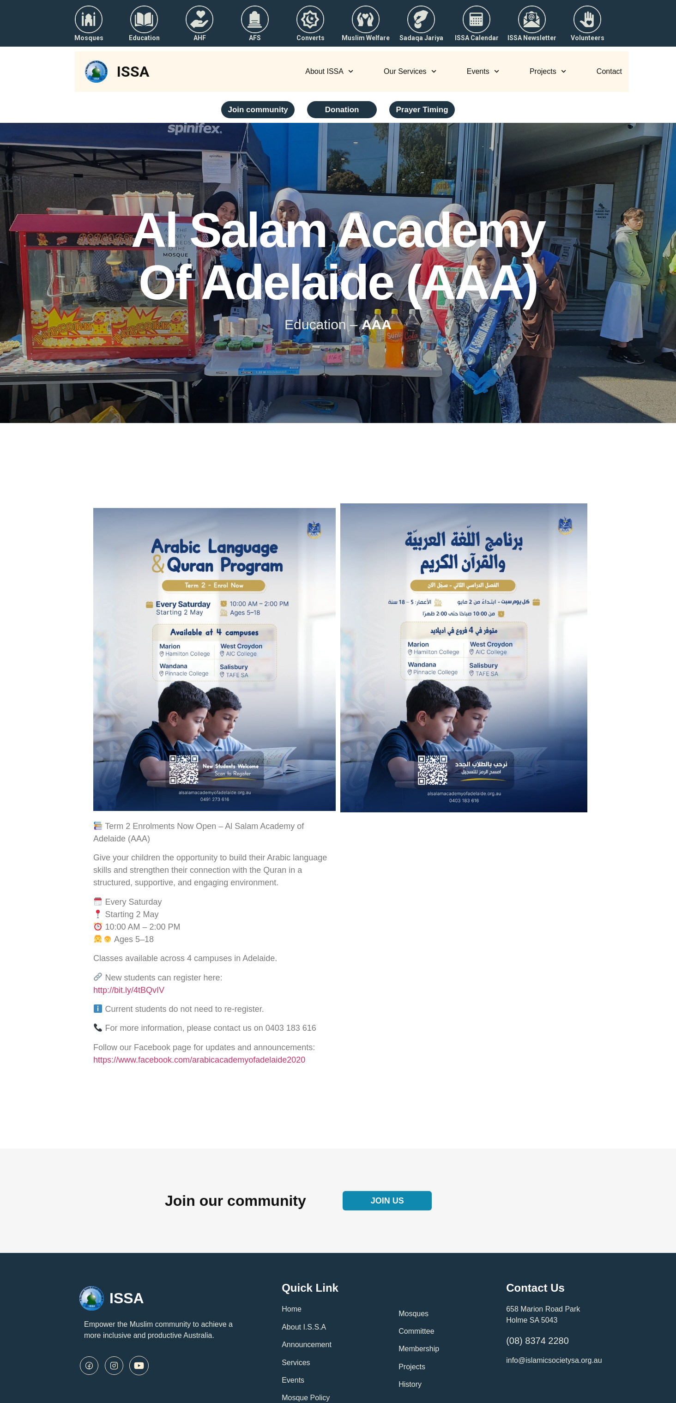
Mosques (413, 1314)
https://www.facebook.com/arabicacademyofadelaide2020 (199, 1059)
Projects (548, 71)
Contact (609, 71)
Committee (416, 1331)
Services (296, 1363)
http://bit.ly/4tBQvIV (128, 990)
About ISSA (329, 71)
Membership (418, 1349)
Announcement (307, 1345)
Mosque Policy (306, 1398)
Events (483, 71)
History (410, 1384)
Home (292, 1309)
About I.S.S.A (304, 1327)
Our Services (410, 71)
